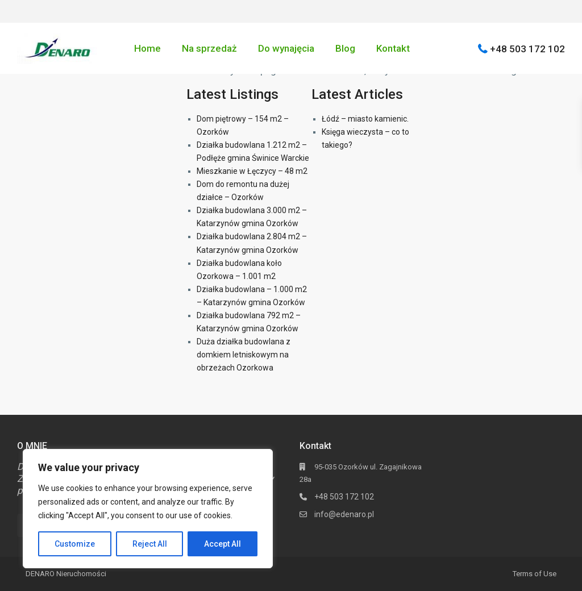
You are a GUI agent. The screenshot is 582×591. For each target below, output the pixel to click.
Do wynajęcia (286, 48)
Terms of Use (534, 573)
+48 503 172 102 (527, 48)
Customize (75, 543)
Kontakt (393, 48)
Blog (345, 48)
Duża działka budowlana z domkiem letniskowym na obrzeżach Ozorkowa (243, 354)
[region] (148, 508)
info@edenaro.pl (344, 514)
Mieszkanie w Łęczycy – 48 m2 (252, 171)
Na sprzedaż (209, 48)
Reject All (149, 543)
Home (147, 48)
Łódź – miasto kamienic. (365, 118)
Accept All (222, 543)
